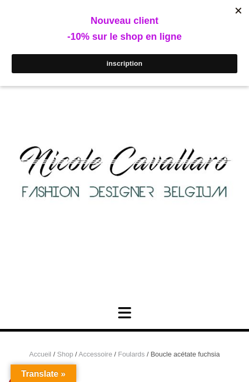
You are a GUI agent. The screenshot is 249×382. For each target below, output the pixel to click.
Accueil (40, 354)
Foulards (131, 354)
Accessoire (95, 354)
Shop (65, 354)
